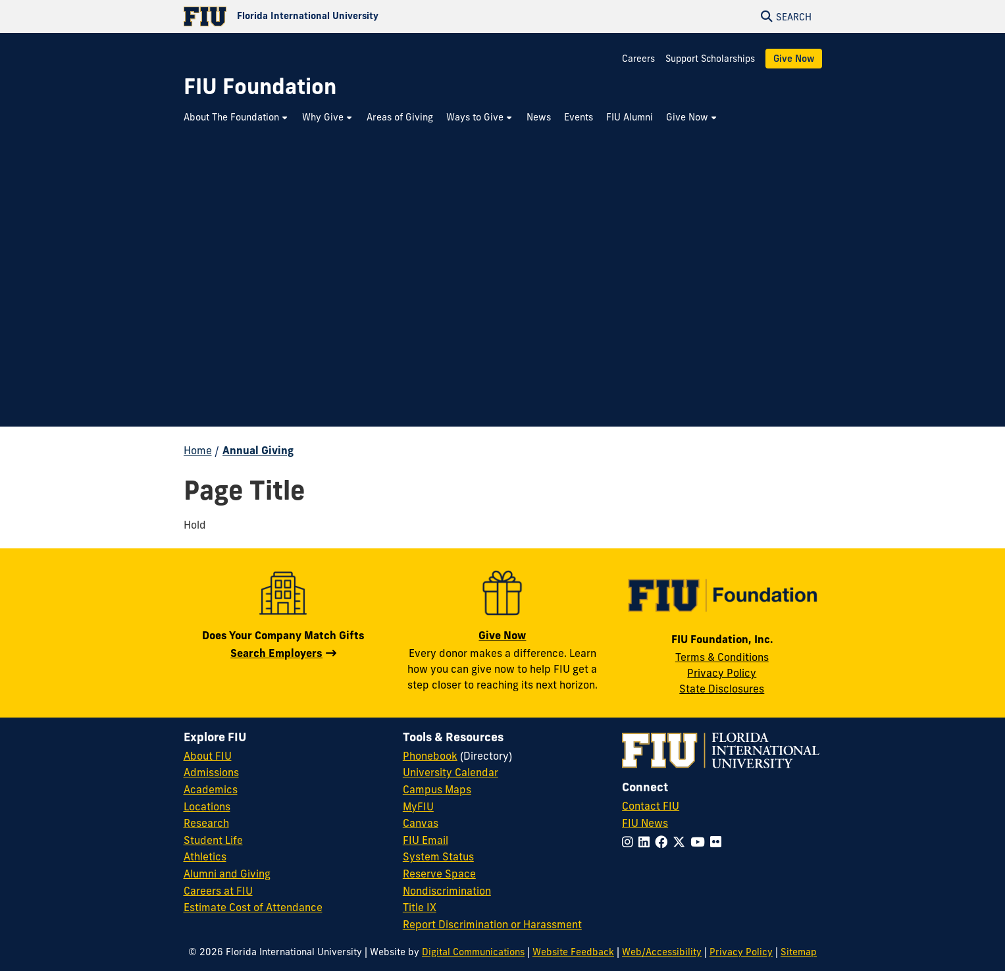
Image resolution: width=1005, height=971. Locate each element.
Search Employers (276, 653)
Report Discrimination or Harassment (492, 924)
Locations (207, 806)
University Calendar (450, 772)
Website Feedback (573, 952)
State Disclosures (721, 688)
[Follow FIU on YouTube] (700, 842)
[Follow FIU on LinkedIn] (646, 842)
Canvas (420, 822)
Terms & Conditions (722, 657)
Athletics (205, 856)
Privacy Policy (721, 672)
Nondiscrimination (447, 890)
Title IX (419, 907)
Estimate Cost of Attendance (253, 907)
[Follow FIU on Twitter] (681, 842)
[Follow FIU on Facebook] (664, 842)
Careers (638, 59)
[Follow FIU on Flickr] (718, 842)
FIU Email (425, 840)
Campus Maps (437, 789)
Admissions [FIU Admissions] (211, 772)
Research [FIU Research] (206, 822)
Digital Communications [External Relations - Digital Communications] (473, 952)
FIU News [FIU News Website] (645, 822)
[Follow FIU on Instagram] (630, 842)
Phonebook (430, 755)
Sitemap (799, 952)
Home (198, 450)
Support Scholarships (710, 59)
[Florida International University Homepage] (343, 16)
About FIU (208, 755)
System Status (438, 856)
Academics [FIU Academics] (211, 789)
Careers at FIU (218, 890)
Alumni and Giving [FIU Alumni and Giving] (227, 873)
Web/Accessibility (662, 952)
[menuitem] (236, 117)
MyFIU (418, 806)
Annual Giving (258, 450)
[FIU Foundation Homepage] (260, 86)
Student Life (213, 840)
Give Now (793, 59)
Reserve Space (439, 873)
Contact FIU (650, 805)
